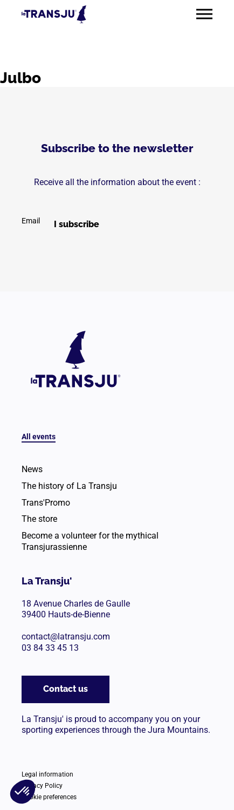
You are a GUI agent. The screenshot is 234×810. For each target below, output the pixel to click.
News (32, 469)
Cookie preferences (49, 797)
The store (39, 519)
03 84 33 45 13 (50, 648)
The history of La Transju (69, 486)
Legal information (47, 774)
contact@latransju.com (66, 636)
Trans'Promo (46, 503)
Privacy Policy (42, 785)
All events (39, 436)
